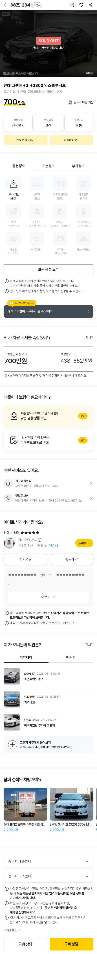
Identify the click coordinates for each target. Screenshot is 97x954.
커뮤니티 (26, 657)
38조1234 (26, 5)
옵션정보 (18, 166)
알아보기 (48, 416)
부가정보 (78, 166)
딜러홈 (82, 543)
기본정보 (48, 166)
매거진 (71, 657)
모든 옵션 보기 (48, 269)
